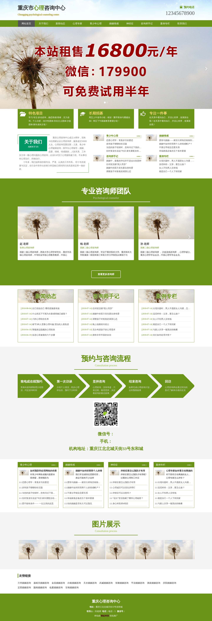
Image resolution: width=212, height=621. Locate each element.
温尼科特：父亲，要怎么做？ (172, 164)
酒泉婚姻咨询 (153, 583)
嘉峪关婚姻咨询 (41, 583)
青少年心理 (96, 23)
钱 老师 (84, 243)
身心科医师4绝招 (121, 503)
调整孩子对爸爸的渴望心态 (118, 171)
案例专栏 (165, 23)
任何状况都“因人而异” (116, 164)
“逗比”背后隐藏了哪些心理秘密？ (128, 498)
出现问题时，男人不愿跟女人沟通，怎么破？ (179, 161)
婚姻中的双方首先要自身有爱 (119, 168)
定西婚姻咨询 (24, 587)
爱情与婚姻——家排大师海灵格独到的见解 (178, 140)
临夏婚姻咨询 (56, 587)
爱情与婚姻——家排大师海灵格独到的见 (85, 482)
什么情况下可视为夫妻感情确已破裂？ (49, 314)
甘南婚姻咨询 (72, 587)
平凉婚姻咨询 (137, 583)
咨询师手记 (147, 23)
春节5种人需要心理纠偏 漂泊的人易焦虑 (50, 324)
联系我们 (182, 23)
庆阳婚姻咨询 (169, 583)
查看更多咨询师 (106, 274)
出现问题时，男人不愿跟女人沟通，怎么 (176, 482)
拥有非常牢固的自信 (102, 335)
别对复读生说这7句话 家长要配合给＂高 (40, 498)
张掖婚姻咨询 (122, 583)
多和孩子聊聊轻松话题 (116, 144)
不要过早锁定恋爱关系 (169, 147)
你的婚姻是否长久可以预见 (79, 503)
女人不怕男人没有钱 (168, 168)
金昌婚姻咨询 (58, 583)
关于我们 (43, 23)
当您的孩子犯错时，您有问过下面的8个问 (41, 493)
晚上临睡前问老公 (101, 324)
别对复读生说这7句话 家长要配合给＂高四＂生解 (128, 151)
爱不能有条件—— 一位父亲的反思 (38, 503)
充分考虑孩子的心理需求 (104, 330)
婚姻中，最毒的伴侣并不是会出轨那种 (123, 161)
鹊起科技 (105, 616)
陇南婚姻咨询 (40, 587)
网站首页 (26, 23)
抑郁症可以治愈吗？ (122, 493)
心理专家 (77, 23)
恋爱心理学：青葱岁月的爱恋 (119, 140)
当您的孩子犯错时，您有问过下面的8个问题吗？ (128, 147)
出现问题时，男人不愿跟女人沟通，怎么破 (172, 308)
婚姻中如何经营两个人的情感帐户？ (175, 144)
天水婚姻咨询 (90, 583)
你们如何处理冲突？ (162, 335)
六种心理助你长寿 (40, 319)
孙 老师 (144, 243)
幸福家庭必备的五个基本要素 (172, 151)
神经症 (129, 23)
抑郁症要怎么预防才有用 (124, 482)
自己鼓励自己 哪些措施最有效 (46, 308)
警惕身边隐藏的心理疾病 (43, 330)
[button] (5, 68)
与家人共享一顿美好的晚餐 (165, 330)
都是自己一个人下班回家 (170, 171)
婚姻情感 (114, 23)
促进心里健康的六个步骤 (43, 335)
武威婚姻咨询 (106, 583)
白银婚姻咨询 (74, 583)
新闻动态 (60, 23)
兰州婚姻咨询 (24, 583)
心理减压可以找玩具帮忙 (124, 488)
